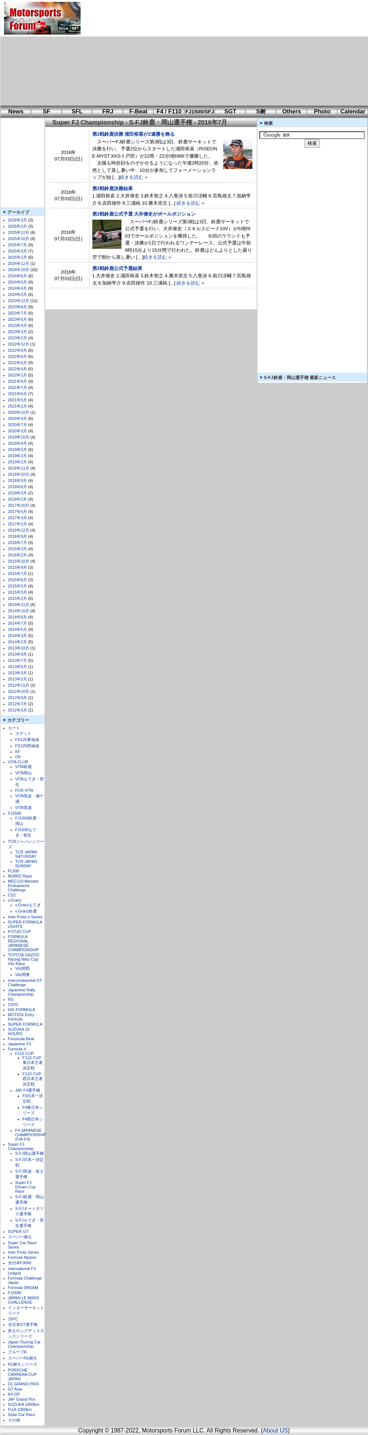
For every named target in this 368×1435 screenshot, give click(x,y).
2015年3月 (17, 592)
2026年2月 (17, 226)
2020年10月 (19, 412)
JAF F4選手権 (27, 1090)
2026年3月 (17, 220)
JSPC (13, 1319)
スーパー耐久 (20, 1237)
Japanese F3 (19, 1044)
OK (18, 757)
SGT (230, 111)
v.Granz (15, 900)
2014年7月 (17, 623)
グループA (17, 1352)
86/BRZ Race (20, 876)
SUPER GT (18, 1231)
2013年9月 (17, 654)
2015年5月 (17, 586)
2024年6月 (17, 276)
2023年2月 (17, 338)
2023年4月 (17, 325)
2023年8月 (17, 307)
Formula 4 (17, 1049)
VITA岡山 (23, 773)
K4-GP (14, 1394)
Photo (322, 111)
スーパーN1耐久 (22, 1358)
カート (14, 728)
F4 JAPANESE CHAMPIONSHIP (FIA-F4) (30, 1134)
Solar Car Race (21, 1414)
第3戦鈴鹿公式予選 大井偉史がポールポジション (144, 214)
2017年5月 (17, 511)
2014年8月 (17, 617)
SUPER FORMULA (25, 1024)
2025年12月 (19, 232)
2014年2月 (17, 642)
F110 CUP (24, 1053)
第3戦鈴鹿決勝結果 (112, 188)
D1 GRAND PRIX (23, 1384)
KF (17, 751)
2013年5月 (17, 666)
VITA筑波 (23, 807)
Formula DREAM (23, 1287)
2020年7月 (17, 425)
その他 (14, 1420)
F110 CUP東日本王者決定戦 (33, 1063)
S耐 (261, 111)
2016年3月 (17, 549)
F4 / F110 (168, 111)
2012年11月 (19, 685)
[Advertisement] (198, 53)
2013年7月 (17, 660)
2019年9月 (17, 443)
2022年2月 (17, 375)
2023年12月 (19, 300)
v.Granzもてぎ (28, 905)
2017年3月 (17, 518)
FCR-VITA (24, 790)
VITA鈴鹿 (23, 766)
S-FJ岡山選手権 (29, 1153)
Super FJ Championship (21, 1146)
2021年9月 (17, 381)
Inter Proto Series (23, 1252)
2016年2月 (17, 555)
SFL (76, 111)
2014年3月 (17, 635)
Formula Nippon (22, 1257)
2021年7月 (17, 387)
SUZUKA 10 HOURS (19, 1031)
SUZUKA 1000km (23, 1404)
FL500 (13, 871)
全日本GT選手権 (23, 1324)
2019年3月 (17, 456)
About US (275, 1430)
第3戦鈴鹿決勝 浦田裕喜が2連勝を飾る (133, 134)
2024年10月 (19, 269)
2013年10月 (19, 648)
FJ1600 (15, 1293)
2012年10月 (19, 691)
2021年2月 (17, 406)
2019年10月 (19, 437)
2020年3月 (17, 431)
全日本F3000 (19, 1263)
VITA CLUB (18, 762)
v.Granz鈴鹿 (26, 911)
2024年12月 (19, 263)
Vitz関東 (22, 974)
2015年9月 (17, 567)
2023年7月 (17, 313)
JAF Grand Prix (21, 1399)
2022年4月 (17, 369)
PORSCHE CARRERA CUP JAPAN (22, 1374)
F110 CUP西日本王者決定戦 (33, 1079)
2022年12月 (19, 344)
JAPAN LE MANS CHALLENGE (23, 1300)
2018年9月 (17, 480)
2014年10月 (19, 611)
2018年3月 (17, 493)
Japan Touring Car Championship (24, 1344)
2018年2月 (17, 499)
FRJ (107, 111)
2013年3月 (17, 673)
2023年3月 (17, 331)
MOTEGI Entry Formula (21, 1016)
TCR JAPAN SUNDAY (26, 863)
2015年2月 (17, 598)
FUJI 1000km (20, 1409)
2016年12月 (19, 530)
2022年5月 (17, 362)
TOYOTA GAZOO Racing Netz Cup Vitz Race (23, 959)
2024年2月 (17, 294)
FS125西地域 (27, 746)
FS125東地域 (27, 739)
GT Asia (15, 1389)
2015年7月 (17, 573)
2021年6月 (17, 393)
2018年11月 (19, 468)
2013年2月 (17, 679)
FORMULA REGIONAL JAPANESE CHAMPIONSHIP (23, 943)
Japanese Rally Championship (21, 992)
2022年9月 (17, 350)
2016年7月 (17, 542)
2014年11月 (19, 604)
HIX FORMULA (21, 1009)
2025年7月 (17, 245)
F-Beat (138, 111)
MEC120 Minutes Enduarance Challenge (23, 885)
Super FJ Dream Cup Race (25, 1186)
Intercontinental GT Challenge (25, 982)
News (16, 111)
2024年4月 (17, 288)
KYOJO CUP (19, 931)
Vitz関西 (22, 968)
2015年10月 (19, 561)
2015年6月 (17, 580)
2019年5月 (17, 449)
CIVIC (13, 1004)
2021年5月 (17, 400)
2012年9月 (17, 697)
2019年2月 (17, 462)
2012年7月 (17, 704)
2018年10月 (19, 474)
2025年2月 (17, 257)
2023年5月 (17, 319)
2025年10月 (19, 238)
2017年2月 (17, 524)
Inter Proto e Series (25, 917)
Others (291, 111)
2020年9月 (17, 418)
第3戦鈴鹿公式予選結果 (117, 268)
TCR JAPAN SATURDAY (26, 854)
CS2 (12, 895)
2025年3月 (17, 251)
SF (46, 111)
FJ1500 (15, 813)
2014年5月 (17, 629)
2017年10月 (19, 505)
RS (10, 999)
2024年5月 (17, 282)
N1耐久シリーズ (22, 1364)
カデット (23, 733)
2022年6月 (17, 356)
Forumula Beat (21, 1039)
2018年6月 (17, 487)
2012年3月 (17, 710)
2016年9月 (17, 536)
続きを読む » (133, 177)
